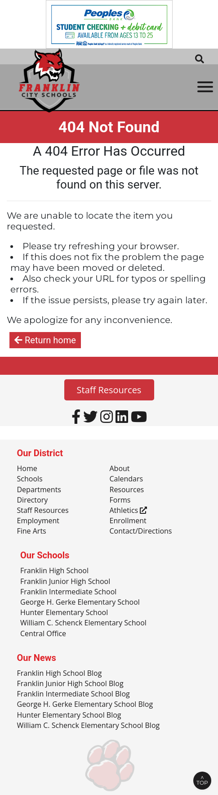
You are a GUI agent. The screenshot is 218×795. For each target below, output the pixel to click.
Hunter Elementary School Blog (69, 715)
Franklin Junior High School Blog (70, 683)
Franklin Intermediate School (68, 592)
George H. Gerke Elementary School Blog (85, 704)
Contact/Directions (141, 531)
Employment (38, 521)
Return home (45, 340)
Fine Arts (31, 531)
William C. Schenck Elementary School (83, 623)
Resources (127, 489)
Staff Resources (109, 390)
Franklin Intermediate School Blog (73, 694)
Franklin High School (54, 570)
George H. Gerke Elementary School (80, 602)
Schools (30, 479)
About (120, 468)
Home (27, 468)
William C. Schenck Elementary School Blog (88, 725)
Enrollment (128, 521)
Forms (120, 500)
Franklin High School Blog (59, 673)
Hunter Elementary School (64, 612)
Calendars (126, 479)
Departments (39, 489)
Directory (32, 500)
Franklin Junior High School (65, 581)
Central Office (43, 633)
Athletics (128, 510)
